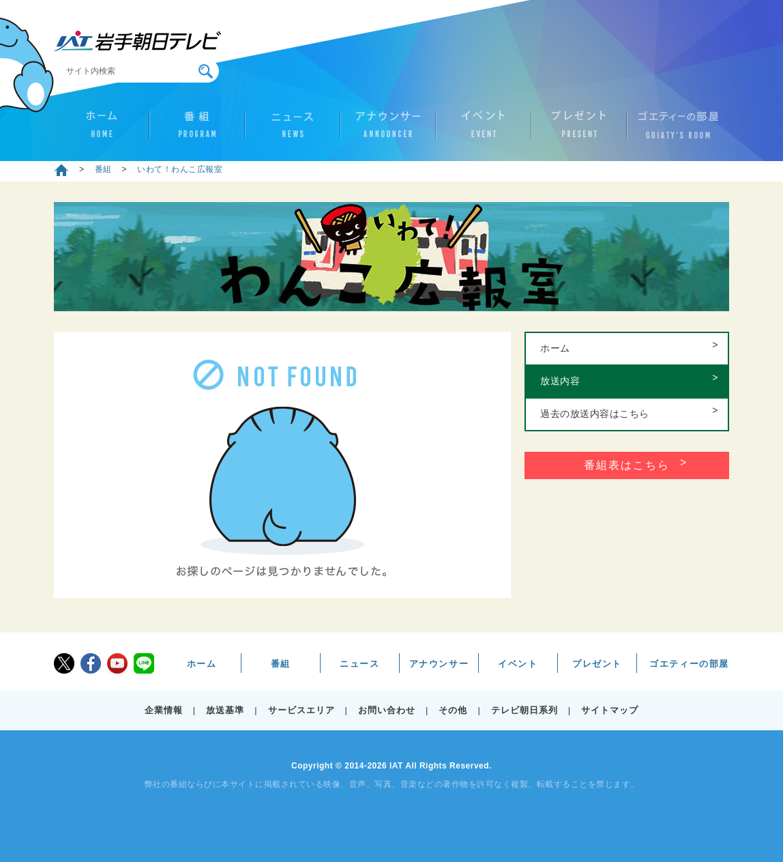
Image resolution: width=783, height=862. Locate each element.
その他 (453, 710)
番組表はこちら (627, 465)
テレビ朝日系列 (524, 710)
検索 (205, 71)
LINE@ (144, 663)
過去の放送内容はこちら (594, 413)
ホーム (101, 130)
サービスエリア (301, 710)
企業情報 (164, 710)
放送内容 (560, 380)
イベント (483, 130)
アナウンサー (388, 130)
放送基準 (225, 710)
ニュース (292, 130)
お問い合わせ (386, 710)
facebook (90, 663)
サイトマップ (609, 710)
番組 (197, 130)
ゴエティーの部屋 (674, 130)
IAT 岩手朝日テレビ (137, 41)
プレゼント (579, 130)
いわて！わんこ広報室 (179, 169)
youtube (117, 663)
